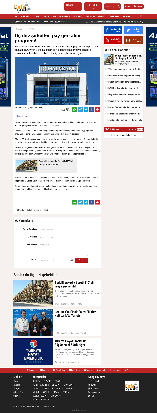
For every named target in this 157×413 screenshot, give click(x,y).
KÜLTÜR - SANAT (40, 396)
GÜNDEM (24, 16)
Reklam (16, 384)
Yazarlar (88, 370)
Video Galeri (34, 21)
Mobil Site (44, 370)
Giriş (128, 6)
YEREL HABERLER (61, 16)
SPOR (46, 16)
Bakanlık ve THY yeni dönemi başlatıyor (124, 100)
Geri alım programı (33, 210)
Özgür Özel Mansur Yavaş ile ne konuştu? (124, 94)
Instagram (94, 392)
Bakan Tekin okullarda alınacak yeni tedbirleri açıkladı (124, 107)
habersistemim (81, 410)
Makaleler (48, 21)
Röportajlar (115, 370)
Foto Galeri (20, 21)
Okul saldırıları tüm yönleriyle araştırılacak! (124, 75)
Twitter (92, 384)
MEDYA (101, 16)
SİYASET (36, 16)
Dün (135, 129)
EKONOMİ (90, 16)
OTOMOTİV (56, 396)
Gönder (81, 260)
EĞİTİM (66, 392)
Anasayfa (20, 29)
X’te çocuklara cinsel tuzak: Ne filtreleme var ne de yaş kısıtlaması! (124, 69)
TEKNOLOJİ (114, 16)
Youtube (93, 388)
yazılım (73, 410)
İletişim (16, 388)
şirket (46, 210)
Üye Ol (138, 6)
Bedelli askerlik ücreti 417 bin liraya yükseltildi (114, 21)
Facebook (93, 381)
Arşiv (128, 370)
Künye (16, 381)
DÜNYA (69, 388)
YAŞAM (56, 392)
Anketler (60, 21)
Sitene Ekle (18, 392)
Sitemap (17, 396)
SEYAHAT (77, 16)
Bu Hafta (140, 129)
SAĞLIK (126, 16)
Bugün (131, 129)
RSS (91, 396)
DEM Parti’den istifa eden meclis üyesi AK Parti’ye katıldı (124, 88)
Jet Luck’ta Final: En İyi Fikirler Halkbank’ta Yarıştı (124, 119)
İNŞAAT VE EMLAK (41, 399)
